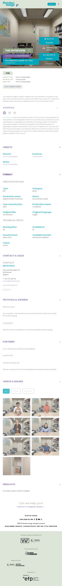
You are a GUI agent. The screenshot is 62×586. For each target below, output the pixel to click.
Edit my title (42, 526)
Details (6, 290)
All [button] (6, 391)
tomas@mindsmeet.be (11, 281)
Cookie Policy (30, 526)
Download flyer (50, 49)
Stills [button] (16, 391)
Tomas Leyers (21, 80)
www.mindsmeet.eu (10, 286)
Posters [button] (28, 391)
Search (51, 4)
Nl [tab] (15, 113)
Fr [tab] (10, 113)
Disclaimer (9, 526)
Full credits (12, 87)
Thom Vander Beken (23, 77)
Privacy (19, 526)
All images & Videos (49, 57)
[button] (58, 4)
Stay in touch (31, 516)
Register (53, 526)
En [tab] (4, 113)
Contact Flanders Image (30, 507)
